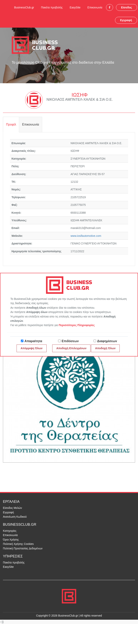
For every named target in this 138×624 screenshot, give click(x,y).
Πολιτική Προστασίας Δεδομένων (22, 548)
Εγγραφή (126, 20)
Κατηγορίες (9, 530)
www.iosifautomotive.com (86, 235)
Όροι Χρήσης (11, 539)
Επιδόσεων (70, 341)
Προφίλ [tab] (11, 124)
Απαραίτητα (33, 341)
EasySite (75, 7)
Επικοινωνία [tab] (30, 124)
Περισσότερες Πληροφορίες (77, 325)
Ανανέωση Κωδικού (15, 516)
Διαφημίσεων (107, 341)
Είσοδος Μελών (12, 507)
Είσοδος (126, 7)
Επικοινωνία (95, 7)
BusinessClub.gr (24, 7)
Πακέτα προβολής (52, 7)
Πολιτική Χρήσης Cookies (18, 543)
